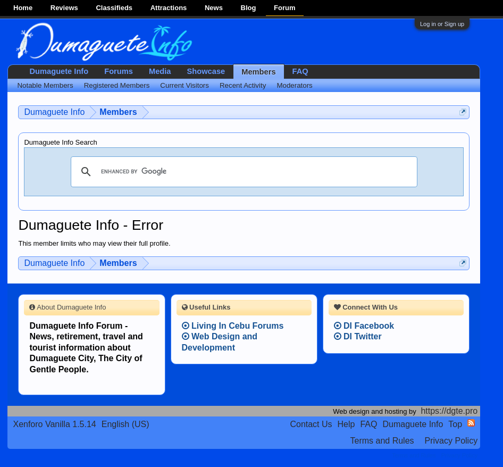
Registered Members (117, 85)
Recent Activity (243, 85)
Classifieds (114, 8)
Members (258, 72)
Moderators (294, 85)
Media (160, 71)
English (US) (125, 424)
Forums (118, 71)
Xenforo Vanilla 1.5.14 (54, 424)
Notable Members (45, 85)
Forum (284, 8)
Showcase (206, 71)
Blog (248, 8)
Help (346, 424)
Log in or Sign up (442, 24)
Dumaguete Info (58, 71)
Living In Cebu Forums (233, 325)
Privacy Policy (451, 440)
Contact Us (311, 424)
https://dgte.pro (449, 410)
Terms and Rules (382, 440)
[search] (242, 171)
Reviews (64, 8)
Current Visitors (184, 85)
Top (455, 424)
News (214, 8)
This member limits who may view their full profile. (94, 243)
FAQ (300, 71)
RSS (471, 423)
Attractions (168, 8)
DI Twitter (358, 336)
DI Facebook (364, 325)
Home (22, 8)
